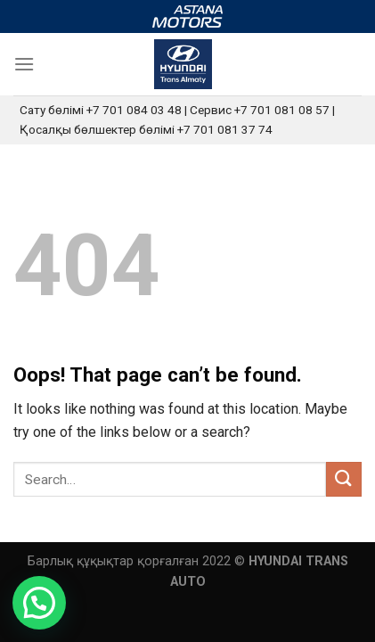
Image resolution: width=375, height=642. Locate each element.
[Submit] (344, 479)
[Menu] (24, 64)
